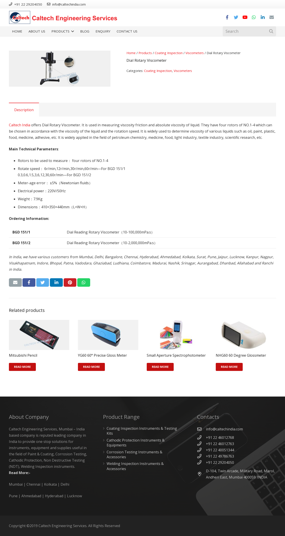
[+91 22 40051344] (201, 450)
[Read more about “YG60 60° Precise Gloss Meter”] (91, 367)
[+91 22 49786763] (201, 456)
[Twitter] (236, 17)
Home (131, 53)
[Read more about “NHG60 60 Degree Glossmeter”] (229, 367)
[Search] (249, 31)
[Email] (271, 17)
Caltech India (19, 125)
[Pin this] (70, 282)
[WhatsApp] (253, 17)
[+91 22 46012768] (201, 437)
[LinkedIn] (262, 17)
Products (145, 53)
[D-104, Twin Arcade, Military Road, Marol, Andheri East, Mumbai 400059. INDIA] (201, 474)
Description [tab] (24, 109)
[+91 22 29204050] (201, 462)
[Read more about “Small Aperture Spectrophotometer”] (160, 367)
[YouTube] (244, 17)
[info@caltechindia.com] (201, 429)
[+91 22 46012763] (201, 444)
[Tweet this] (42, 282)
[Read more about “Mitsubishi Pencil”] (22, 367)
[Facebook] (227, 17)
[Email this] (15, 282)
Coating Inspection (169, 53)
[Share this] (28, 282)
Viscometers (194, 53)
